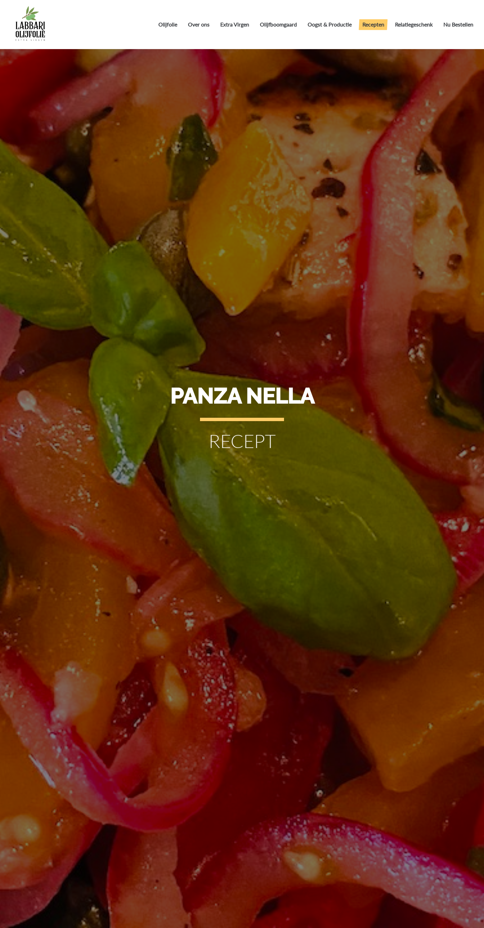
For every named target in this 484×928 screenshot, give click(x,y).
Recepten (373, 24)
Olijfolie (167, 24)
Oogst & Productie (330, 24)
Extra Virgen (234, 24)
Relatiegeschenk (414, 24)
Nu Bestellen (458, 24)
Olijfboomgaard (278, 24)
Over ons (198, 24)
